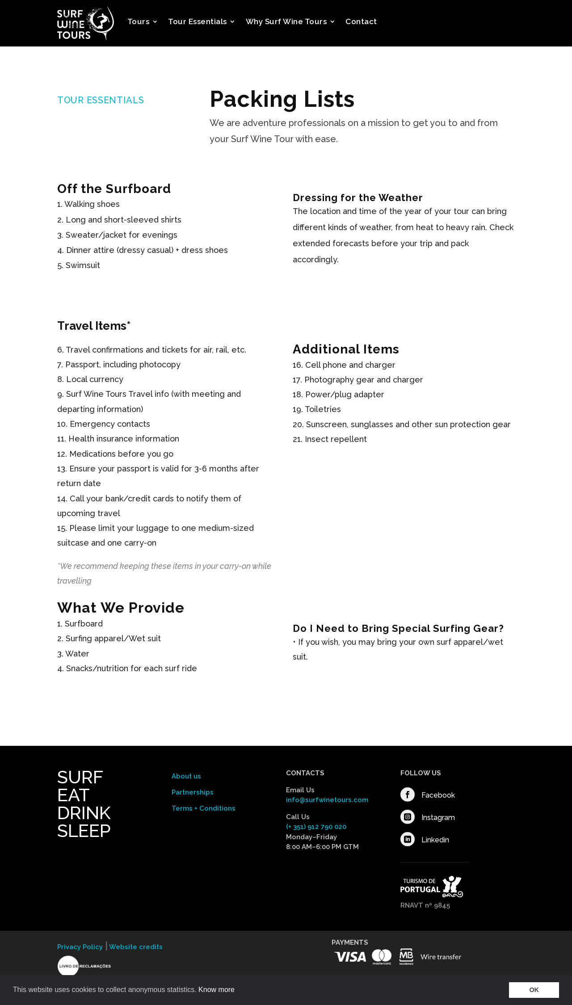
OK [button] (534, 989)
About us (186, 776)
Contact (361, 21)
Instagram (438, 817)
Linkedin (435, 840)
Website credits (135, 947)
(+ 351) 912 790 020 (316, 827)
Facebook (438, 795)
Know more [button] (216, 989)
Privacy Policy (80, 947)
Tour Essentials (197, 21)
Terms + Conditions (204, 808)
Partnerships (193, 792)
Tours (138, 21)
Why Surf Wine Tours (286, 21)
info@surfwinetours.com (327, 800)
